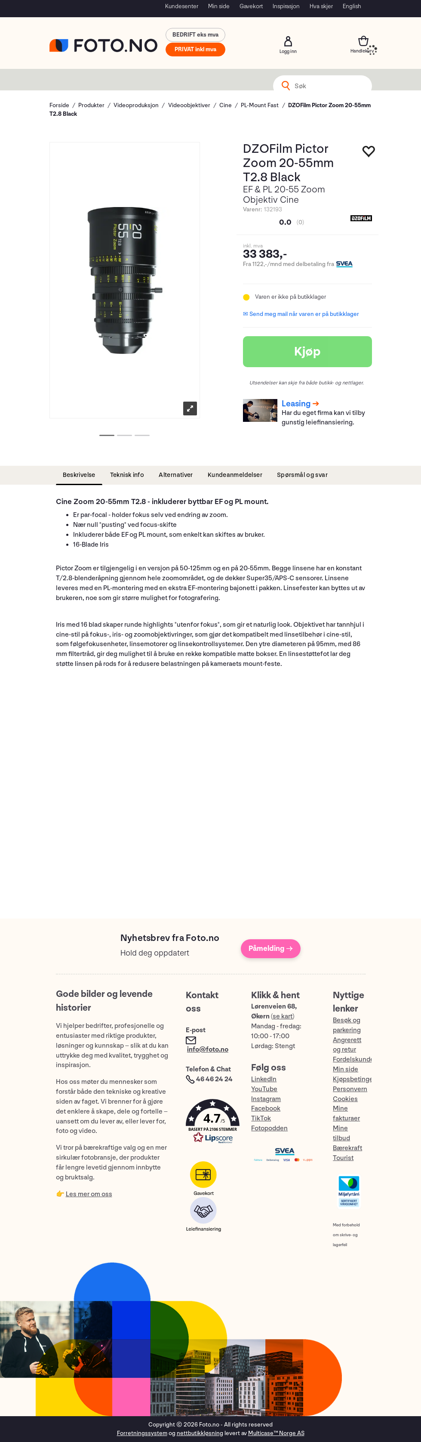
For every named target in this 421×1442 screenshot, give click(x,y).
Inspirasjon (286, 6)
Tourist (343, 1158)
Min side (219, 6)
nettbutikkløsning (200, 1433)
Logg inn (288, 41)
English (352, 6)
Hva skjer (321, 6)
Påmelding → (271, 948)
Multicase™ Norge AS (276, 1433)
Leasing (296, 404)
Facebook (265, 1109)
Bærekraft (347, 1148)
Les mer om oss (89, 1194)
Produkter (91, 105)
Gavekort (251, 6)
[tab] (79, 475)
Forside (59, 105)
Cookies (345, 1099)
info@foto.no (207, 1050)
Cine (225, 105)
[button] (210, 1123)
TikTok (261, 1118)
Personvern (350, 1089)
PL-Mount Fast (260, 105)
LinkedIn (264, 1079)
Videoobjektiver (189, 105)
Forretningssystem (142, 1433)
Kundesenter (181, 6)
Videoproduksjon (136, 105)
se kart (282, 1016)
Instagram (266, 1099)
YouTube (264, 1089)
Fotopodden (269, 1128)
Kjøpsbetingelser (358, 1079)
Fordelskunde (353, 1059)
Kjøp (307, 351)
